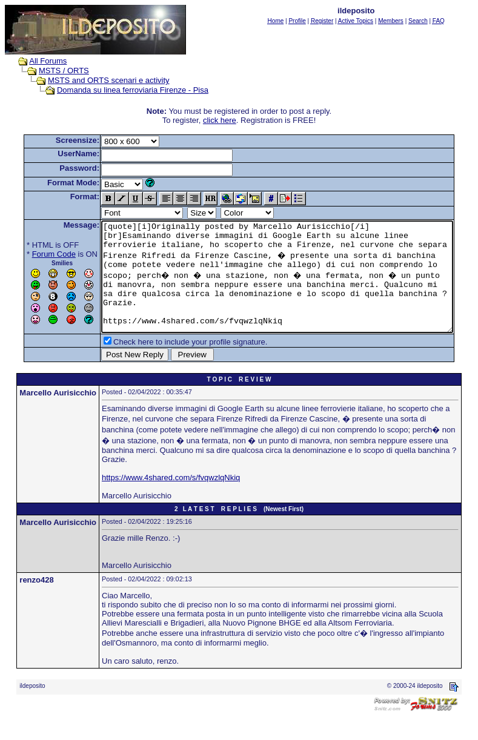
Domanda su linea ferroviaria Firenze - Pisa (121, 89)
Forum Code (35, 254)
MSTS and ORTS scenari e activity (97, 80)
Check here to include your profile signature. (171, 363)
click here (222, 120)
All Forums (36, 60)
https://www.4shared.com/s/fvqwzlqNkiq (171, 499)
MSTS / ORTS (52, 70)
